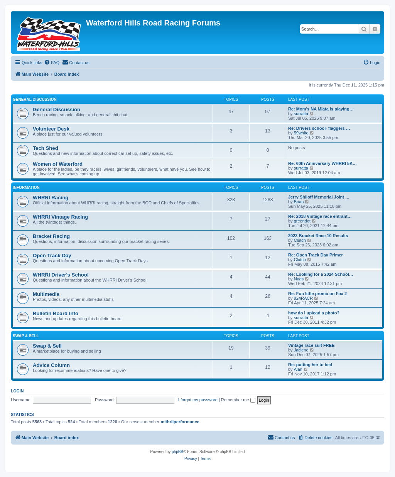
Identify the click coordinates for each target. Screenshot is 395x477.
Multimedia (46, 294)
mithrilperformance (179, 421)
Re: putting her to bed (310, 364)
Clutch (300, 240)
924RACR (303, 298)
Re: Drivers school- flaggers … (319, 128)
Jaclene (301, 350)
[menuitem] (51, 62)
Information (26, 187)
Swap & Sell (26, 336)
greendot (302, 221)
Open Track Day (52, 255)
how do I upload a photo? (313, 313)
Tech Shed (45, 148)
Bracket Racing (51, 236)
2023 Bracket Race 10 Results (318, 235)
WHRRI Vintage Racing (60, 217)
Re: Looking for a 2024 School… (320, 274)
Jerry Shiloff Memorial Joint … (318, 197)
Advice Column (51, 365)
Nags (299, 279)
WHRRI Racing (50, 197)
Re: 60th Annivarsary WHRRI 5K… (322, 163)
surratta (301, 113)
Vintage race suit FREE (311, 345)
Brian (299, 201)
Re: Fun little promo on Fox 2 (317, 293)
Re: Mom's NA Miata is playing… (321, 109)
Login (17, 391)
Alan (298, 369)
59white (301, 133)
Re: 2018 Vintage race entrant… (320, 216)
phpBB (177, 452)
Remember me (238, 399)
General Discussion (35, 99)
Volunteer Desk (51, 129)
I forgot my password (198, 399)
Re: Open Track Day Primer (315, 255)
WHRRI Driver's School (61, 275)
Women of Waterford (58, 164)
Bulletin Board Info (55, 313)
